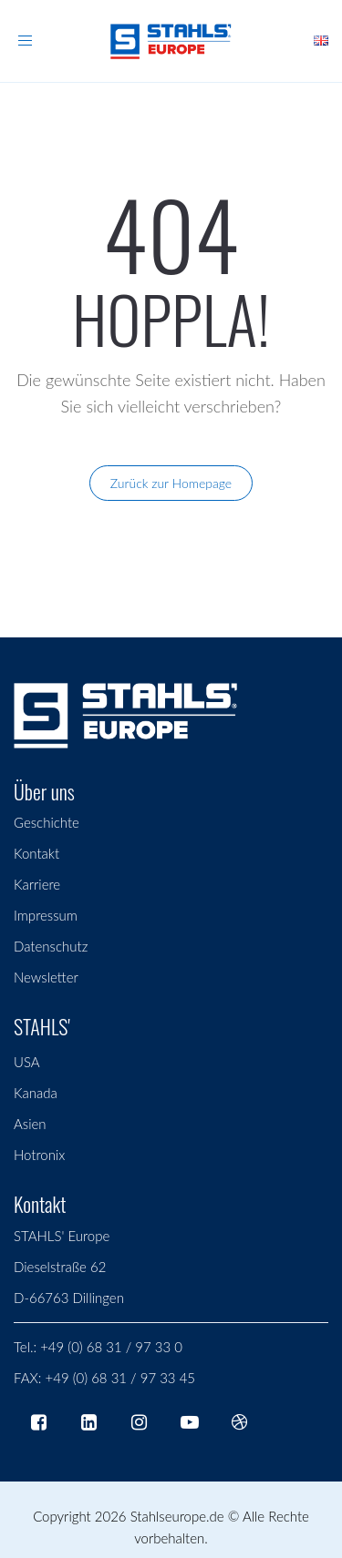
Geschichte (46, 822)
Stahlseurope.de (177, 1516)
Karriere (37, 884)
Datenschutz (51, 946)
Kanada (35, 1092)
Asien (30, 1123)
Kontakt (36, 853)
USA (27, 1062)
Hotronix (39, 1154)
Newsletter (46, 977)
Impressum (46, 915)
